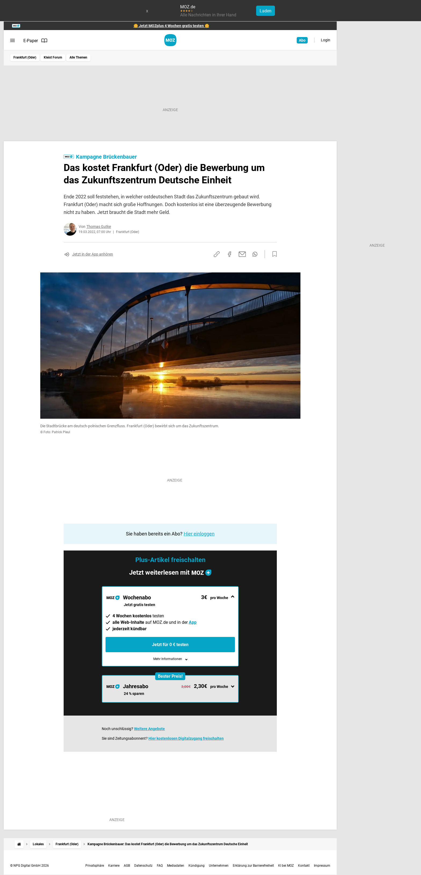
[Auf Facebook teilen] (229, 254)
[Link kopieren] (216, 254)
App (193, 622)
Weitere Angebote (149, 729)
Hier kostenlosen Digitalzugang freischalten (186, 738)
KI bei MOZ (286, 865)
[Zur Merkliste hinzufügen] (273, 254)
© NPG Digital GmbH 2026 (29, 865)
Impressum (322, 865)
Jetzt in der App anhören (92, 254)
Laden (265, 10)
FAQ (160, 865)
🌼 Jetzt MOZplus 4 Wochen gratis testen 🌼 (171, 26)
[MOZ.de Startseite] (170, 40)
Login (325, 40)
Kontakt (304, 865)
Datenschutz (143, 865)
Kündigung (196, 865)
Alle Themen (78, 57)
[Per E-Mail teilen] (242, 254)
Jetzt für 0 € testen (170, 644)
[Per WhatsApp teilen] (255, 254)
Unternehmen (218, 865)
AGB (127, 865)
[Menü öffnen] (12, 40)
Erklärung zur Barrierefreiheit (253, 865)
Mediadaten (175, 865)
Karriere (113, 865)
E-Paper (35, 40)
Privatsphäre (94, 865)
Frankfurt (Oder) (24, 57)
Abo (302, 40)
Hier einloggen (199, 534)
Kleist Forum (53, 57)
